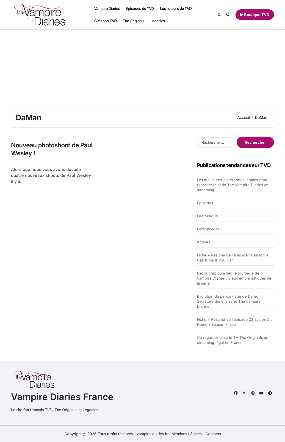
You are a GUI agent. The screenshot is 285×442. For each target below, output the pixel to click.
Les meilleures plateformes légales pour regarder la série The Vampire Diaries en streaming (232, 185)
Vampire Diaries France (62, 396)
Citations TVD (105, 21)
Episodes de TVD (140, 8)
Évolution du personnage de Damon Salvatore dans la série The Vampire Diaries (229, 301)
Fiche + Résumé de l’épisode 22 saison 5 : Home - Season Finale (234, 322)
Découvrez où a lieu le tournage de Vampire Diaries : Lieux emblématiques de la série (234, 278)
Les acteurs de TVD (176, 8)
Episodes (205, 203)
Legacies (157, 21)
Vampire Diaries (107, 8)
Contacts (213, 433)
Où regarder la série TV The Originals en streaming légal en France (232, 340)
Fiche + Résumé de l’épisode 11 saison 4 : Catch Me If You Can (234, 257)
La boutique (207, 216)
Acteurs (203, 242)
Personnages (208, 229)
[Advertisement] (142, 64)
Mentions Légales (187, 433)
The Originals (133, 21)
